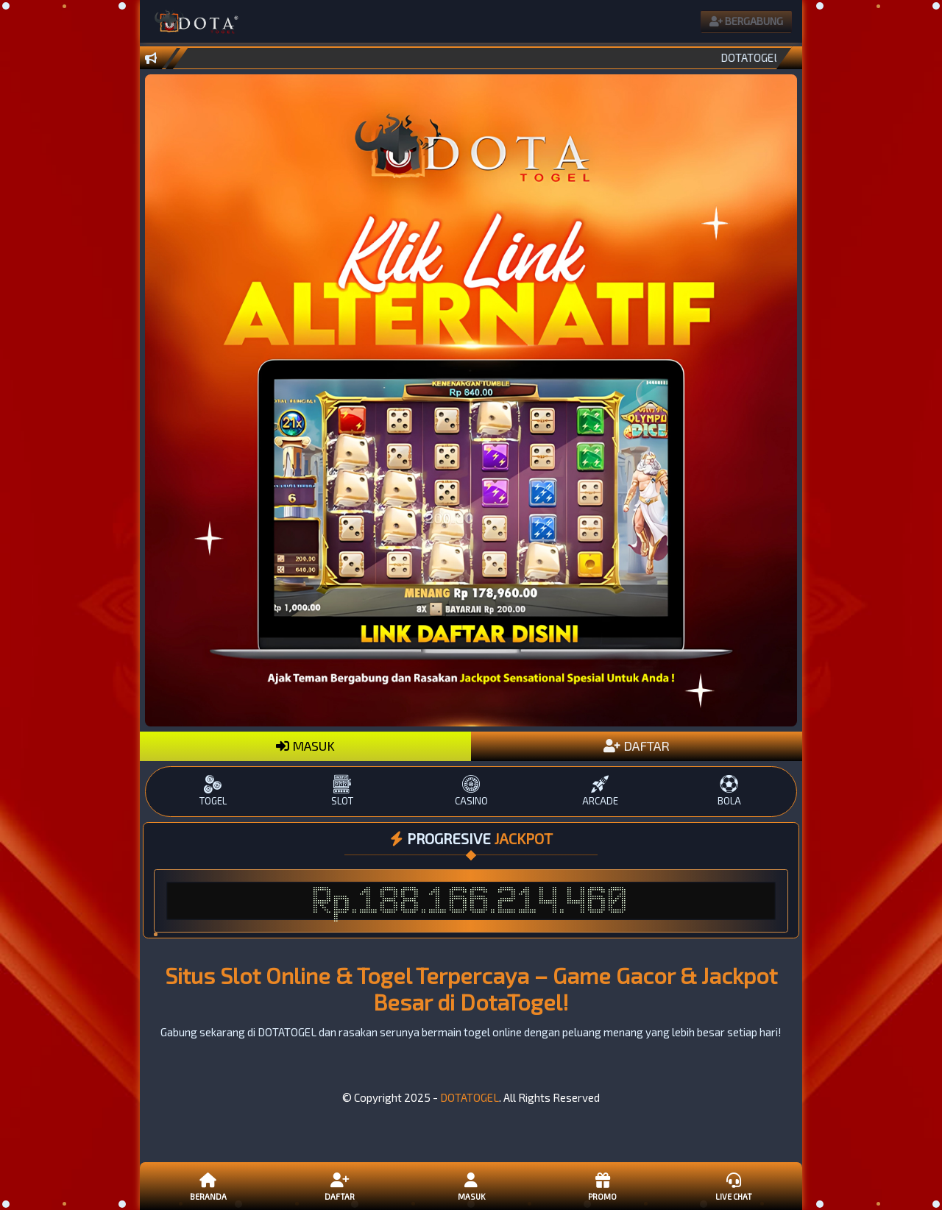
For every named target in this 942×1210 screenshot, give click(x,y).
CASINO (470, 791)
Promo (602, 1185)
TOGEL (213, 791)
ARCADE (600, 791)
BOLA (729, 791)
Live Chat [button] (733, 1185)
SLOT (341, 791)
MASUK (305, 745)
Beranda (208, 1185)
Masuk (471, 1185)
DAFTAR (636, 745)
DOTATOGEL (469, 1097)
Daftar (339, 1185)
